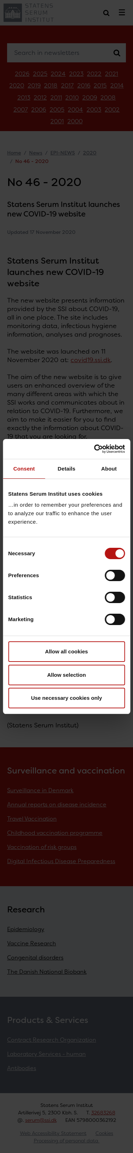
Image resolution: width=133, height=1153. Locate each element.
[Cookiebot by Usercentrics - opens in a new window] (95, 449)
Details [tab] (67, 469)
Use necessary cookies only (66, 698)
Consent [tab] (24, 469)
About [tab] (109, 469)
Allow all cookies (66, 651)
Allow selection (66, 675)
